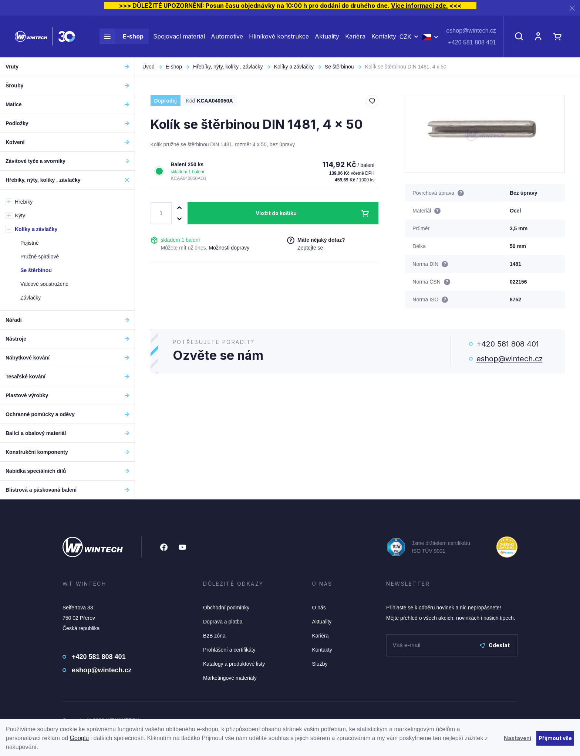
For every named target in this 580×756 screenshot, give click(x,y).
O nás (319, 608)
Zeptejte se (310, 248)
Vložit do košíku (276, 213)
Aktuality (327, 36)
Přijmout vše (555, 738)
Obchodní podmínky (226, 608)
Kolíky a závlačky (294, 67)
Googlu (79, 738)
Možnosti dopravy (229, 248)
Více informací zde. (419, 5)
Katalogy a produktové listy (234, 664)
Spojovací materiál (179, 36)
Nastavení (517, 738)
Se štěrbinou (339, 67)
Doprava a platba (223, 622)
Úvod (148, 67)
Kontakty (383, 36)
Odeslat (495, 645)
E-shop (122, 36)
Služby (319, 664)
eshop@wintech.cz (471, 30)
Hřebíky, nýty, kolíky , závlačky (228, 67)
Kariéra (355, 36)
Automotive (227, 36)
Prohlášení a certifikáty (229, 650)
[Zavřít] (572, 8)
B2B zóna (214, 636)
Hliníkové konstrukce (279, 36)
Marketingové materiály (230, 678)
